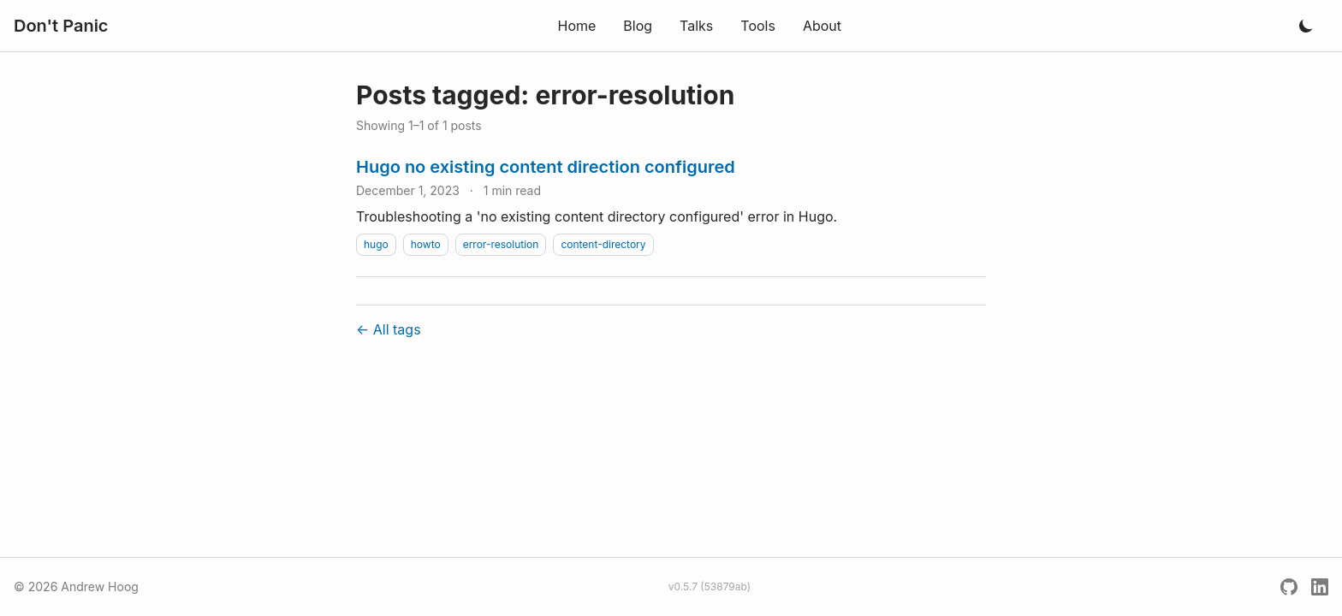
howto (426, 244)
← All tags (388, 329)
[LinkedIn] (1319, 586)
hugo (376, 244)
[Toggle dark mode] (1306, 25)
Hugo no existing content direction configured (545, 167)
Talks (696, 25)
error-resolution (501, 244)
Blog (637, 25)
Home (576, 25)
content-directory (603, 244)
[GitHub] (1288, 586)
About (822, 25)
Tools (757, 25)
